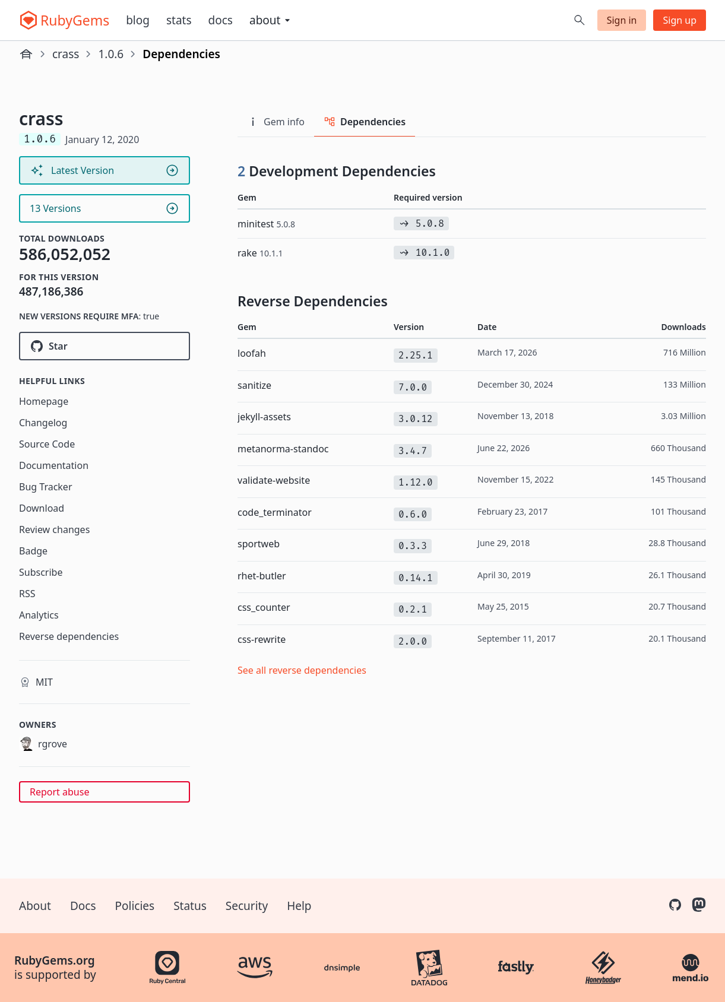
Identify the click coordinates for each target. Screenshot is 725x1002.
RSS (27, 593)
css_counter (264, 607)
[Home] (26, 54)
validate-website (274, 480)
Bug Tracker (45, 486)
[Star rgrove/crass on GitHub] (104, 346)
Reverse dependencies (69, 636)
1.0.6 (111, 54)
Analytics (39, 615)
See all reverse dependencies (302, 670)
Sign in (622, 20)
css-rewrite (262, 639)
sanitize (254, 385)
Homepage (43, 401)
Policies (135, 906)
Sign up (679, 20)
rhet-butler (262, 575)
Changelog (43, 422)
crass (65, 54)
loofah (252, 353)
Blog (138, 20)
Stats (179, 20)
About (35, 906)
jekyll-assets (264, 416)
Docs (220, 20)
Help (299, 906)
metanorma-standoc (283, 448)
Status (190, 906)
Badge (33, 550)
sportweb (259, 543)
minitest (266, 223)
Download (41, 508)
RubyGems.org (54, 960)
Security (247, 906)
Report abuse (59, 791)
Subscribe (40, 572)
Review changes (54, 529)
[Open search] (579, 20)
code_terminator (275, 512)
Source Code (47, 444)
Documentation (53, 465)
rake (260, 252)
